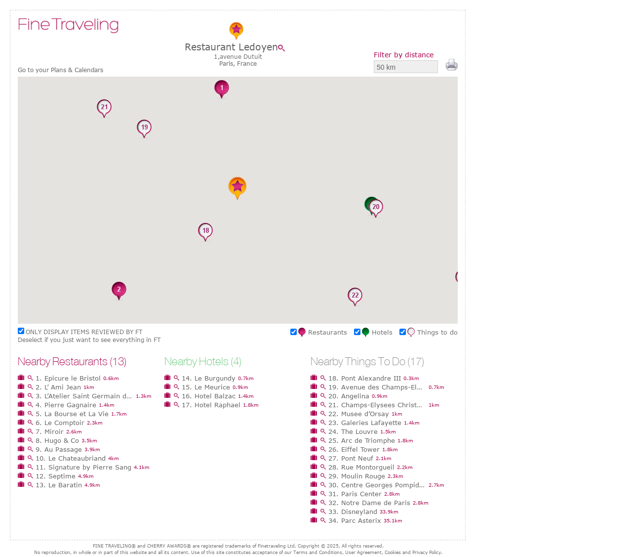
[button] (221, 90)
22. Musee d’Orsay (358, 414)
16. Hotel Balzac (209, 396)
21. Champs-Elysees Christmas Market (377, 405)
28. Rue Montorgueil (361, 467)
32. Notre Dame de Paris (369, 503)
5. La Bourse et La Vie (72, 414)
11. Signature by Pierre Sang (83, 467)
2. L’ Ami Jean (58, 387)
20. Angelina (348, 396)
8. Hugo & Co (57, 440)
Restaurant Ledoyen (231, 46)
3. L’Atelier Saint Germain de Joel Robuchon (84, 396)
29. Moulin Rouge (356, 476)
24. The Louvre (353, 431)
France (247, 63)
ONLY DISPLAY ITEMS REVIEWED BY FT (84, 331)
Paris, (228, 63)
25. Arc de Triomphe (361, 440)
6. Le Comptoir (60, 423)
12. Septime (56, 476)
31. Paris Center (355, 494)
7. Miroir (50, 431)
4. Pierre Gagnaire (66, 405)
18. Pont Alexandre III (364, 378)
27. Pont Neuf (350, 458)
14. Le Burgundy (209, 378)
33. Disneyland (352, 511)
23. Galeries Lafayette (364, 423)
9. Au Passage (59, 449)
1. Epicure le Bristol (68, 378)
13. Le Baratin (59, 485)
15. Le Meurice (206, 387)
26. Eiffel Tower (354, 449)
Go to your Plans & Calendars (60, 70)
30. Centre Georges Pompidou (377, 485)
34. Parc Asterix (354, 520)
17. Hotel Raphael (211, 405)
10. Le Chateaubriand (71, 458)
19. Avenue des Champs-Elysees (377, 387)
